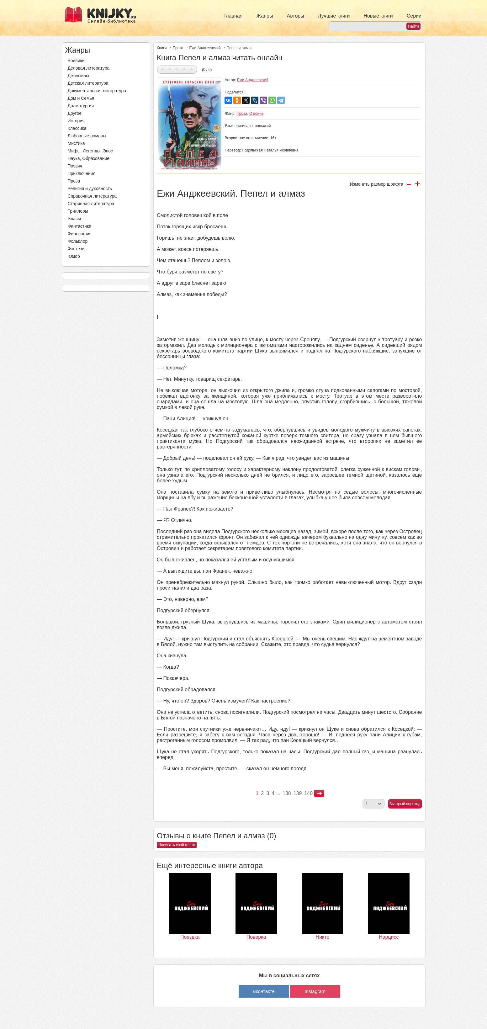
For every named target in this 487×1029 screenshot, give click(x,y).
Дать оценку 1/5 (162, 69)
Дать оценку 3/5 (177, 69)
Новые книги (378, 16)
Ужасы (74, 218)
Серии (414, 16)
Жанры (264, 16)
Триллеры (78, 211)
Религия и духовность (90, 188)
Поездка (190, 937)
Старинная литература (91, 203)
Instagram (315, 991)
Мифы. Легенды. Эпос (90, 150)
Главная (233, 16)
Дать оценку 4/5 (184, 69)
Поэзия (75, 165)
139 (298, 793)
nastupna (319, 793)
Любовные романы (87, 135)
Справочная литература (92, 196)
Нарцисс (389, 937)
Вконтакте (264, 991)
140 (308, 793)
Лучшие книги (334, 16)
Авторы (295, 16)
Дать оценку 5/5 (191, 69)
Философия (80, 233)
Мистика (76, 143)
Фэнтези (76, 248)
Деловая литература (89, 68)
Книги (162, 48)
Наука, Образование (89, 158)
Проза (74, 180)
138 (287, 793)
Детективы (78, 75)
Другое (75, 113)
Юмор (74, 256)
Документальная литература (97, 90)
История (76, 120)
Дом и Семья (81, 98)
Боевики (76, 60)
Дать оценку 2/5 (169, 69)
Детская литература (88, 83)
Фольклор (78, 241)
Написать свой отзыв (176, 845)
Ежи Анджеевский (204, 48)
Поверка (256, 937)
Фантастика (80, 226)
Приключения (82, 173)
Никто (323, 937)
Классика (77, 128)
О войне (256, 113)
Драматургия (81, 105)
